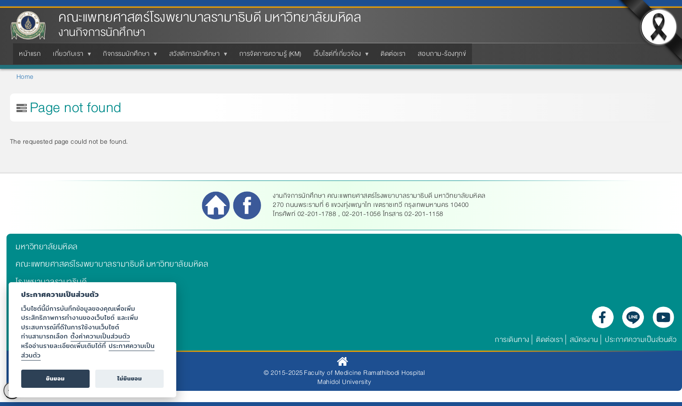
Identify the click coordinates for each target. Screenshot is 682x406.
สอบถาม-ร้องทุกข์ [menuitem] (442, 53)
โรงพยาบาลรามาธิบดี (51, 282)
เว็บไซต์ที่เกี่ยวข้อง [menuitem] (339, 56)
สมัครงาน (584, 339)
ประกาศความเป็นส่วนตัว (640, 339)
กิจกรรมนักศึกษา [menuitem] (128, 56)
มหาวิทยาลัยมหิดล (47, 247)
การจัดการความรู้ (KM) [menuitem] (270, 53)
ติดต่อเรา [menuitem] (393, 53)
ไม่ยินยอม (129, 378)
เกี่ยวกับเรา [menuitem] (70, 56)
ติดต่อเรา (549, 339)
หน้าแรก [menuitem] (30, 53)
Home (25, 76)
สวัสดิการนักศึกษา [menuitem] (196, 56)
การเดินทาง (512, 339)
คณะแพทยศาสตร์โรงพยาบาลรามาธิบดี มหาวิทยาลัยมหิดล (209, 17)
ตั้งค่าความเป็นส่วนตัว (100, 336)
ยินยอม (55, 378)
